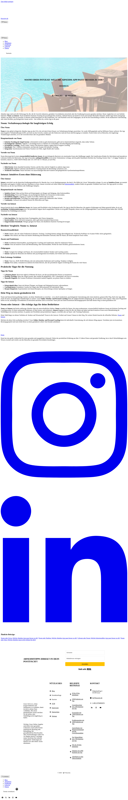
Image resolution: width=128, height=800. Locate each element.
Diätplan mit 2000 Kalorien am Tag (77, 751)
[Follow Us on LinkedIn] (91, 707)
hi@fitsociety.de (97, 698)
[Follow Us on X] (6, 797)
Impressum (55, 708)
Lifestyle (7, 46)
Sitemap (54, 716)
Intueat (3, 317)
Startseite (8, 53)
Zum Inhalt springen (7, 1)
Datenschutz (55, 712)
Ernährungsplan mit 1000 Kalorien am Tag (78, 722)
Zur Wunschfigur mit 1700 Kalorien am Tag (77, 738)
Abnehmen (8, 43)
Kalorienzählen (69, 184)
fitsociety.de (4, 18)
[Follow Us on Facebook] (2, 797)
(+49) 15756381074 (98, 703)
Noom (120, 315)
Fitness (7, 48)
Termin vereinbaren (9, 791)
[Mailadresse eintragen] (85, 658)
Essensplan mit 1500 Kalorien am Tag (77, 714)
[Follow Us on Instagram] (96, 707)
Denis (73, 95)
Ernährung (8, 45)
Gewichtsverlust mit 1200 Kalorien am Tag (77, 706)
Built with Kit (85, 669)
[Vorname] (85, 652)
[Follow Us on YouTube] (100, 707)
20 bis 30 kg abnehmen (76, 694)
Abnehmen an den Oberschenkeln (77, 757)
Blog (6, 41)
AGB (53, 703)
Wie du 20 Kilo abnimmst (76, 745)
